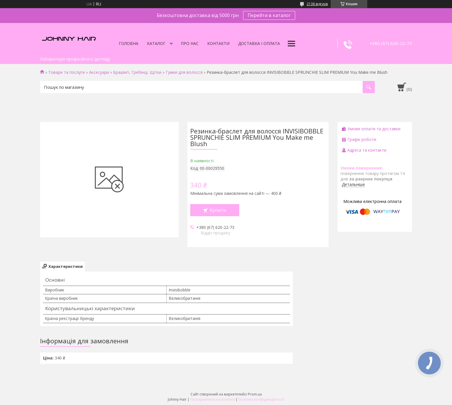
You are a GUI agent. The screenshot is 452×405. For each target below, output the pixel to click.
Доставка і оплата (259, 43)
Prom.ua (255, 394)
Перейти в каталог (269, 15)
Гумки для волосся (184, 72)
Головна (128, 43)
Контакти (218, 43)
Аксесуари (99, 72)
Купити (218, 210)
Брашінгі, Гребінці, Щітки (137, 72)
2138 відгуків (317, 3)
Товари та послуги (66, 72)
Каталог (156, 43)
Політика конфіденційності (261, 399)
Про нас (190, 43)
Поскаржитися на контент (212, 399)
